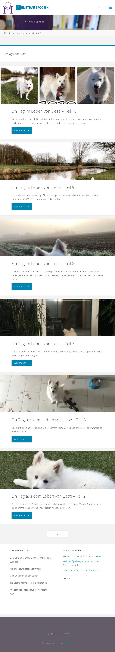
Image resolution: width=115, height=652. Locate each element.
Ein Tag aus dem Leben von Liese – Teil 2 (49, 496)
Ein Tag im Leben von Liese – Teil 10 (44, 111)
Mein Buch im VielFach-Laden (24, 575)
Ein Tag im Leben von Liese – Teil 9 (43, 187)
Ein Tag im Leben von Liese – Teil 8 (43, 263)
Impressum (47, 627)
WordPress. (68, 643)
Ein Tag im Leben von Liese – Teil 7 (43, 343)
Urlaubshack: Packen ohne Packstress (81, 570)
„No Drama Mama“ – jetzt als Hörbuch (28, 582)
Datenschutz (66, 627)
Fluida (58, 643)
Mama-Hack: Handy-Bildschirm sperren (82, 556)
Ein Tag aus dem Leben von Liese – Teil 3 (49, 420)
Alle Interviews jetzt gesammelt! (25, 568)
